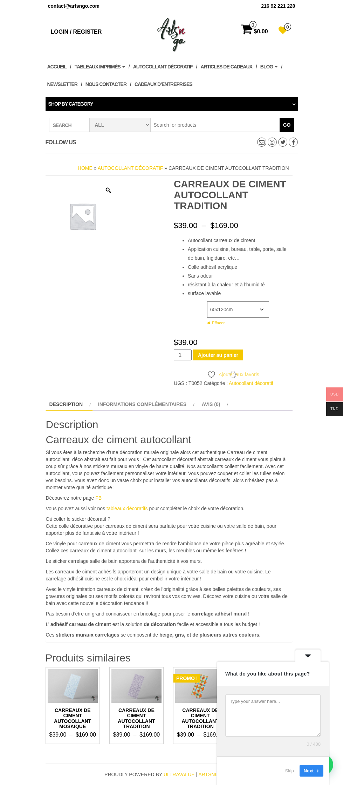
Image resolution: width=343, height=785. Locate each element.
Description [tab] (66, 404)
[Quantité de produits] (183, 355)
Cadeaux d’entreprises (163, 84)
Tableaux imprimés (100, 66)
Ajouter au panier (218, 355)
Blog (268, 66)
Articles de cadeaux (226, 66)
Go (287, 125)
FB (98, 498)
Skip (289, 770)
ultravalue (179, 774)
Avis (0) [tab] (211, 404)
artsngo (210, 774)
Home (85, 168)
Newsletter (62, 84)
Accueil (57, 66)
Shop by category (70, 104)
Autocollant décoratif (163, 66)
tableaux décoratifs (127, 508)
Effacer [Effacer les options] (218, 322)
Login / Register (76, 32)
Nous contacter (105, 84)
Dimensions (187, 305)
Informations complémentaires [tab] (142, 404)
